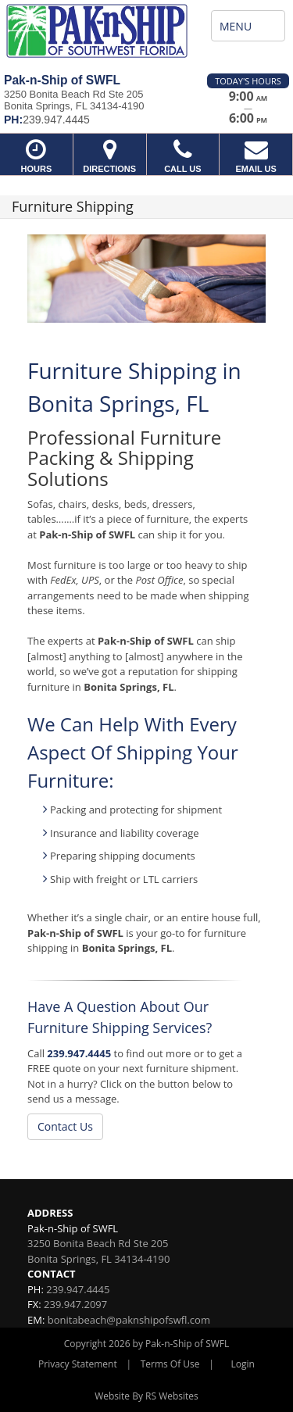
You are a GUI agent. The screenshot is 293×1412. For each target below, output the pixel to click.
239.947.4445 (79, 1053)
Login (243, 1364)
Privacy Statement (77, 1364)
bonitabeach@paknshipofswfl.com (129, 1320)
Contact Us (65, 1126)
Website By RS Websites (146, 1396)
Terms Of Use (170, 1364)
